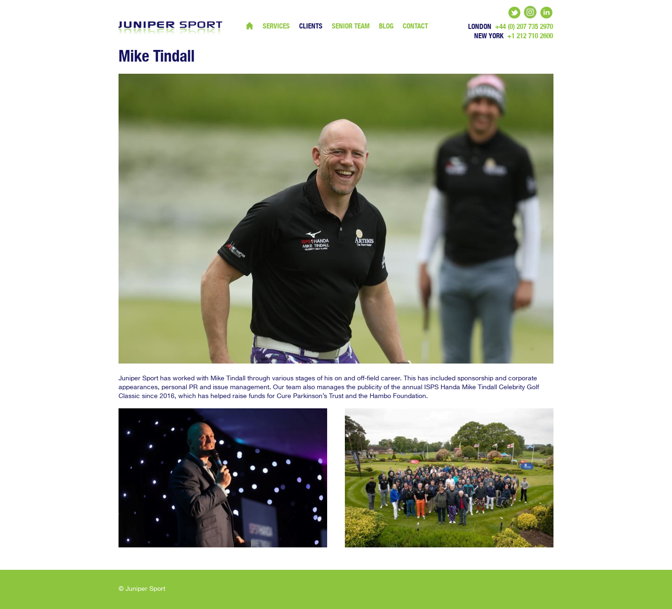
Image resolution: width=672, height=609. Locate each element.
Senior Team (351, 26)
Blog (386, 26)
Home (249, 25)
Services (276, 26)
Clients (310, 26)
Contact (415, 26)
